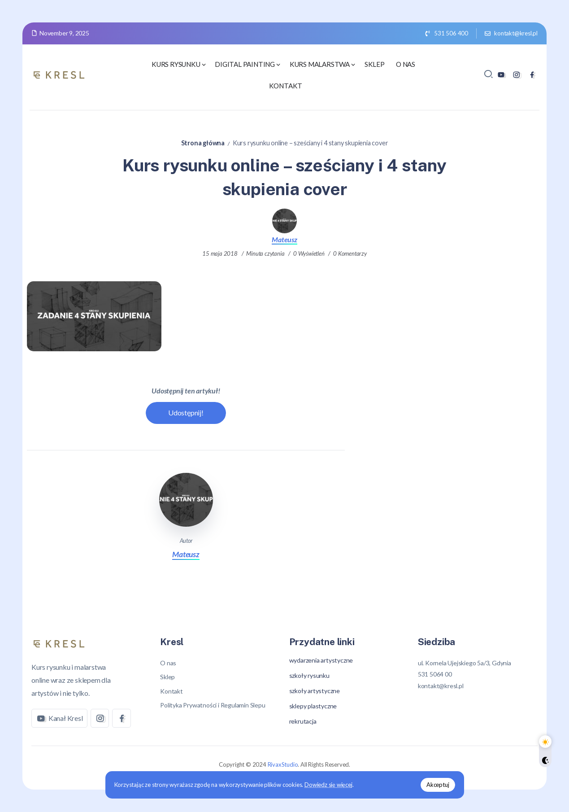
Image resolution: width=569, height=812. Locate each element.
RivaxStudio (283, 764)
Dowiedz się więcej (328, 784)
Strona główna (203, 143)
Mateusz (284, 239)
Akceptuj (437, 784)
